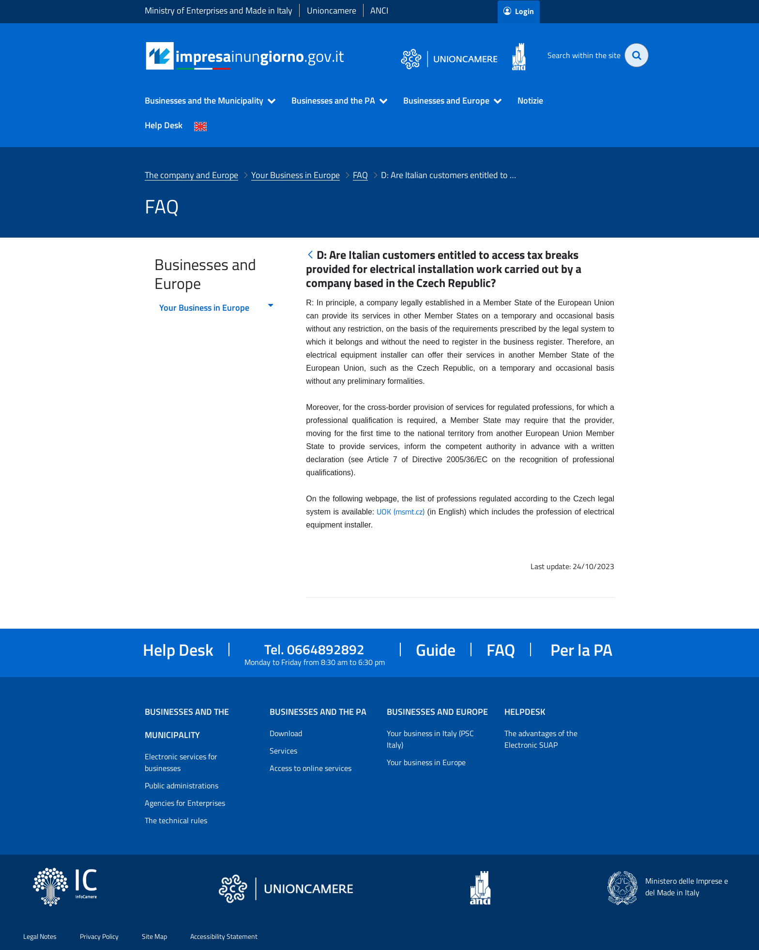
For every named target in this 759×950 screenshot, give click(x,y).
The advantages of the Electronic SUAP (540, 739)
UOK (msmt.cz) (401, 511)
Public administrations (181, 785)
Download (286, 733)
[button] (206, 100)
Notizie (530, 100)
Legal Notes (40, 936)
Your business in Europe (426, 762)
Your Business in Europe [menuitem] (216, 307)
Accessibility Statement (224, 936)
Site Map (154, 936)
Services (283, 750)
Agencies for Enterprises (185, 803)
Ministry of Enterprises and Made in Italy (218, 10)
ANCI (379, 10)
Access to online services (310, 768)
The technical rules (176, 820)
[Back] (310, 255)
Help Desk (163, 125)
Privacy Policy (99, 936)
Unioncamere (331, 10)
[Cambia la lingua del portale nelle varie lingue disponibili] (200, 125)
